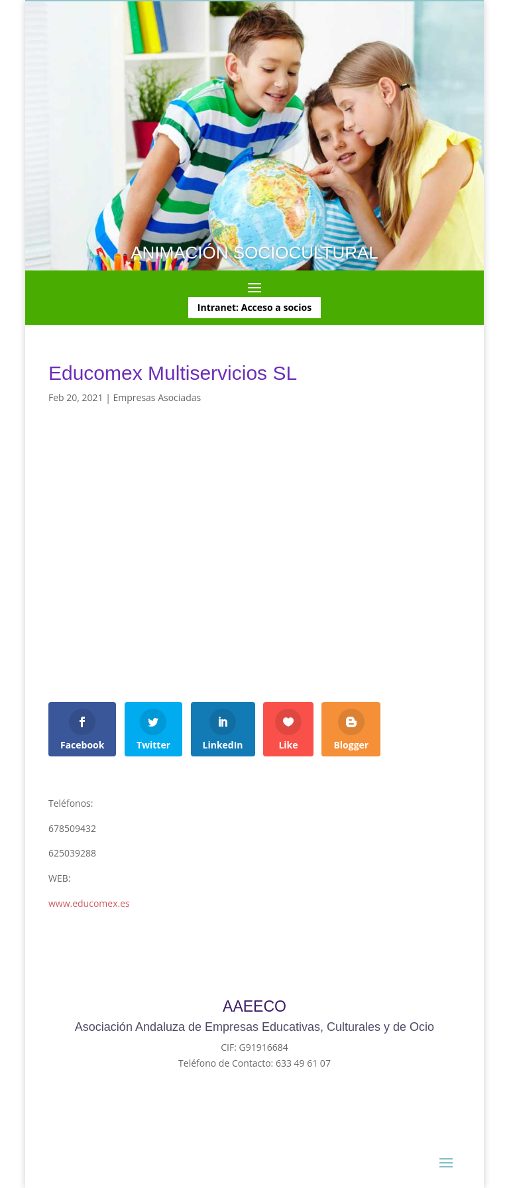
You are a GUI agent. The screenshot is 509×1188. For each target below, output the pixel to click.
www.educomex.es (89, 903)
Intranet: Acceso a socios (254, 307)
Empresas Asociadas (157, 397)
